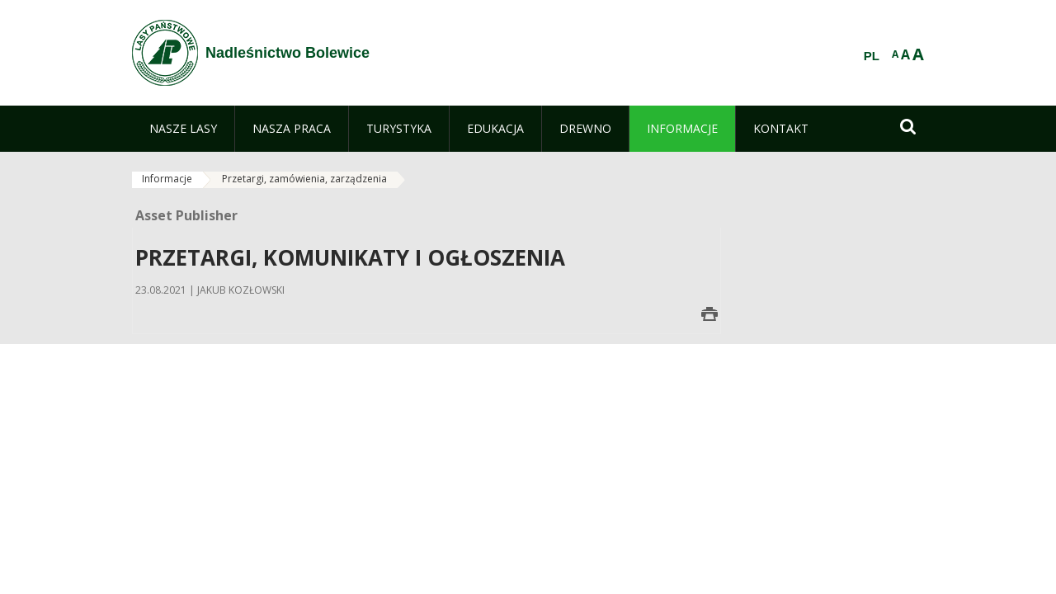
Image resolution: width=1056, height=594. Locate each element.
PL (871, 56)
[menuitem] (183, 129)
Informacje (167, 179)
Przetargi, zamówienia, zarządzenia (304, 179)
